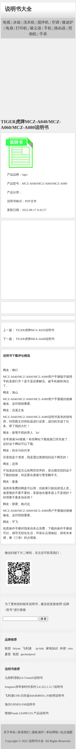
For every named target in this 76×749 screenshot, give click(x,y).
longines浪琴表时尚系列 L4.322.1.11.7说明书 (34, 686)
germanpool (28, 654)
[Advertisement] (37, 78)
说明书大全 (18, 9)
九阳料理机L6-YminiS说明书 (24, 677)
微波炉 (67, 22)
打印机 (21, 28)
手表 (43, 34)
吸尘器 (35, 28)
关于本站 (10, 732)
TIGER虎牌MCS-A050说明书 (35, 330)
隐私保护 (38, 732)
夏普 (8, 654)
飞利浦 (26, 648)
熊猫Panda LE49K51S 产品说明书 (27, 713)
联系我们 (24, 732)
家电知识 (52, 648)
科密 (63, 648)
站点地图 (66, 732)
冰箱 (17, 22)
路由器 (60, 28)
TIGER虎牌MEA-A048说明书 (35, 339)
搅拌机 (43, 22)
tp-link (38, 648)
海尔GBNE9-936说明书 (20, 704)
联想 (8, 648)
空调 (55, 22)
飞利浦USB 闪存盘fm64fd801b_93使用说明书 (34, 695)
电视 (6, 22)
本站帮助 (52, 732)
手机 (48, 28)
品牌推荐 (11, 639)
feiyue (16, 648)
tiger (25, 174)
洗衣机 (29, 22)
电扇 (9, 28)
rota (70, 648)
